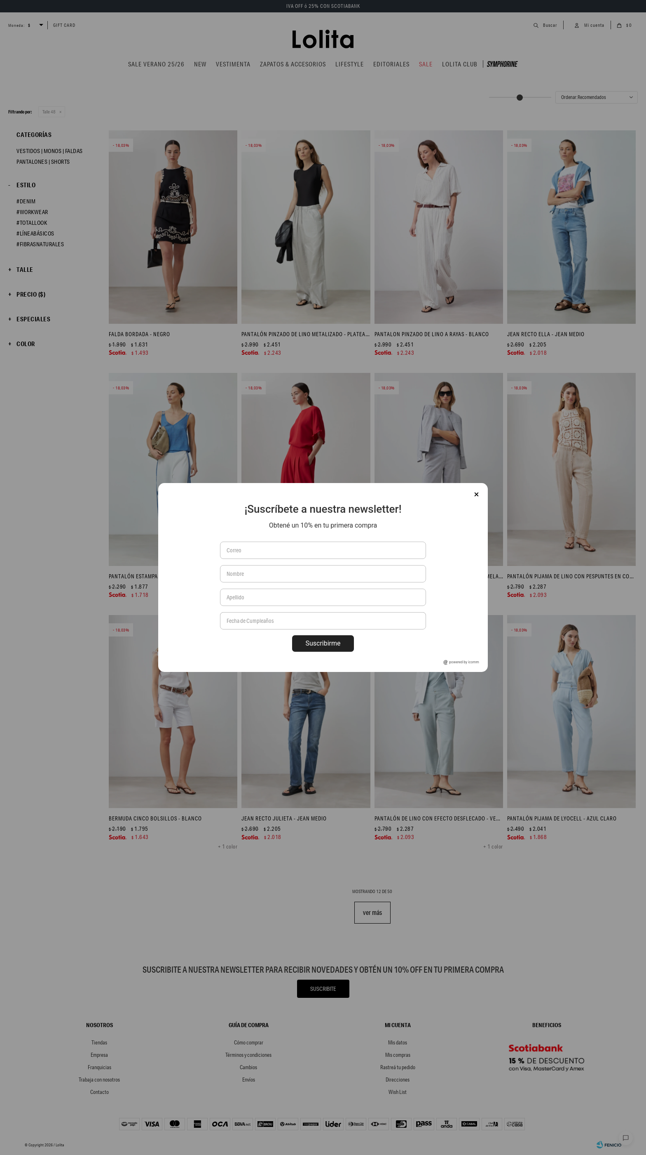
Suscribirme (322, 643)
